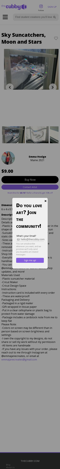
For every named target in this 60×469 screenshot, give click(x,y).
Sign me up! (30, 260)
